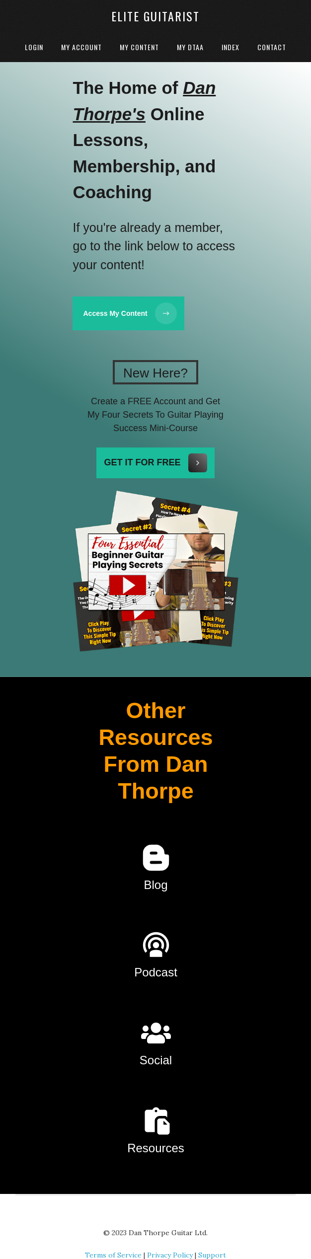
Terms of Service (113, 1241)
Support (212, 1241)
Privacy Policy (170, 1241)
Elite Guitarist (155, 16)
